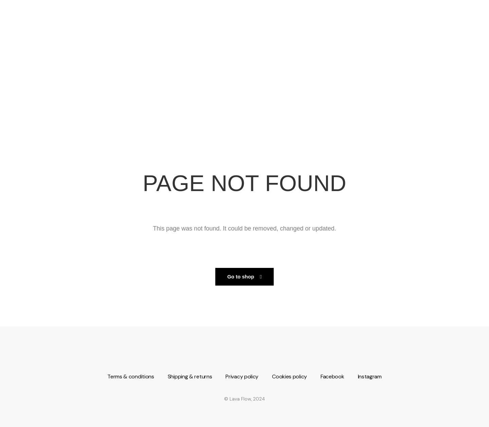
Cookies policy (289, 376)
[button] (244, 277)
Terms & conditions (130, 376)
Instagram (370, 376)
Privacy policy (241, 376)
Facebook (332, 376)
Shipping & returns (190, 376)
